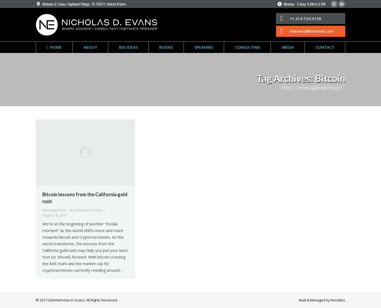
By (86, 210)
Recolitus (338, 300)
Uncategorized (54, 210)
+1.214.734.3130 (305, 18)
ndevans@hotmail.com (311, 31)
